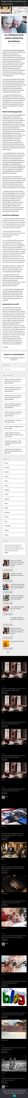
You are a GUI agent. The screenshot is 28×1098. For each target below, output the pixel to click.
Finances (6, 485)
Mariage (6, 508)
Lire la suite (4, 692)
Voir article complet (8, 570)
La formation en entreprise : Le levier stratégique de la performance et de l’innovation (13, 443)
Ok (14, 1095)
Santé (5, 521)
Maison (6, 503)
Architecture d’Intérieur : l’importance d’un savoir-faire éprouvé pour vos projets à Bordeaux (13, 381)
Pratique (5, 347)
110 (7, 796)
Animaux (6, 463)
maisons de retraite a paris (17, 50)
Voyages (6, 535)
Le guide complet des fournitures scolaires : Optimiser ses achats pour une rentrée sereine (13, 434)
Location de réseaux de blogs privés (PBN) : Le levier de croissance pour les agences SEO (13, 451)
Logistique (6, 499)
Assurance (6, 467)
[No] (26, 1093)
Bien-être (6, 472)
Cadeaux (6, 476)
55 (8, 652)
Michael (14, 45)
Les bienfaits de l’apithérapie (17, 641)
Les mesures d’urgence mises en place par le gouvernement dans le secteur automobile (17, 586)
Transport (6, 530)
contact (6, 552)
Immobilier (6, 490)
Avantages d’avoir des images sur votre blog (13, 1009)
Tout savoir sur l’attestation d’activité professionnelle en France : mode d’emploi (17, 597)
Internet (6, 494)
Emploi (5, 481)
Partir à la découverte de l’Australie (10, 1074)
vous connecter (13, 357)
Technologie (7, 526)
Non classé (6, 512)
